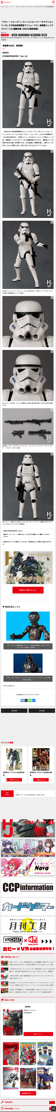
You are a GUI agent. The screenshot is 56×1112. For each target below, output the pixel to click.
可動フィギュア (35, 35)
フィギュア (5, 35)
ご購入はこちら (14, 780)
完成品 (44, 35)
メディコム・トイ (23, 35)
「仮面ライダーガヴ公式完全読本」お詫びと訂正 (29, 795)
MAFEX (14, 35)
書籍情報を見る (26, 1093)
